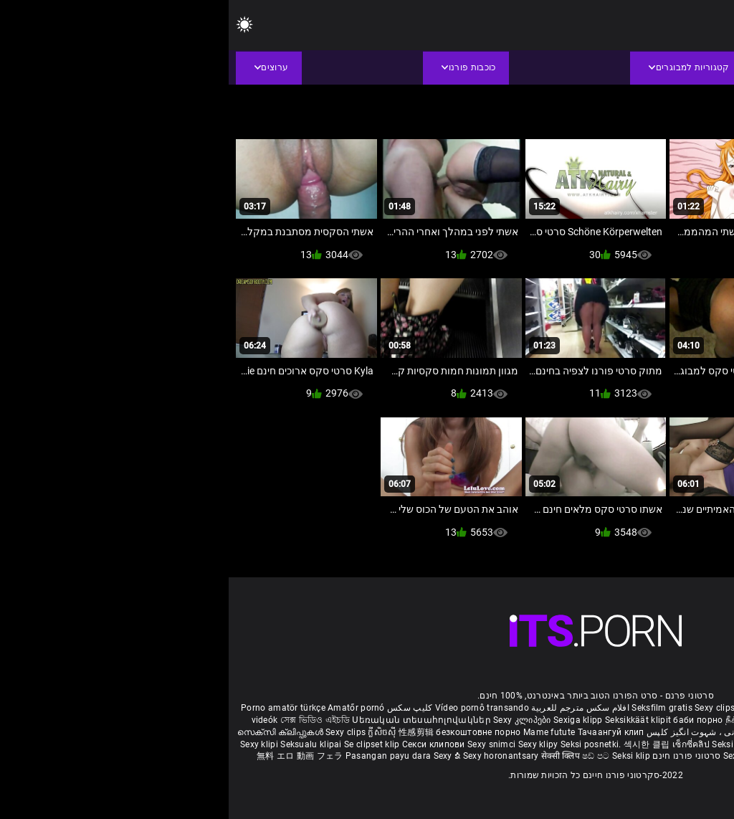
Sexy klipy (311, 744)
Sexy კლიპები (294, 720)
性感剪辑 (189, 732)
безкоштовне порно (249, 732)
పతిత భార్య (669, 732)
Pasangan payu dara (161, 756)
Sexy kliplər (519, 756)
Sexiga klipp (350, 720)
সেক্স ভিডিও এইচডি (86, 720)
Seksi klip (503, 744)
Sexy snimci (264, 744)
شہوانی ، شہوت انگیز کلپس (470, 732)
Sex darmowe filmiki (608, 744)
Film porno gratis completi (562, 708)
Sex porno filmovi (687, 744)
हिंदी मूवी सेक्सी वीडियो (607, 732)
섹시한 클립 (419, 744)
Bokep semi (566, 756)
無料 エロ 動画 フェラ (71, 756)
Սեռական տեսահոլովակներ (193, 720)
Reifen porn (699, 708)
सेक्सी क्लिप (333, 756)
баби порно (469, 720)
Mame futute (320, 732)
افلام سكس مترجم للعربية (351, 708)
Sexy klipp (545, 744)
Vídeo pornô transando (253, 708)
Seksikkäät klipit (410, 720)
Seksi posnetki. (363, 744)
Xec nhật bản (646, 708)
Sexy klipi (31, 744)
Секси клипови (206, 744)
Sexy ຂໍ (219, 756)
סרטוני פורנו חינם (458, 756)
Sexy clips (487, 708)
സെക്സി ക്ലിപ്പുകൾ (53, 732)
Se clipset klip (144, 744)
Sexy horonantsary (273, 756)
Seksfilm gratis (433, 708)
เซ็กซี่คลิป (463, 744)
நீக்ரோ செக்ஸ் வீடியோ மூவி (554, 720)
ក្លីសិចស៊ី (154, 732)
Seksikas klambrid (629, 756)
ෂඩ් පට (368, 756)
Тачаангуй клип (382, 732)
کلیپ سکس (181, 708)
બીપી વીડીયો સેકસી (648, 720)
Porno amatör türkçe (54, 708)
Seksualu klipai (83, 744)
